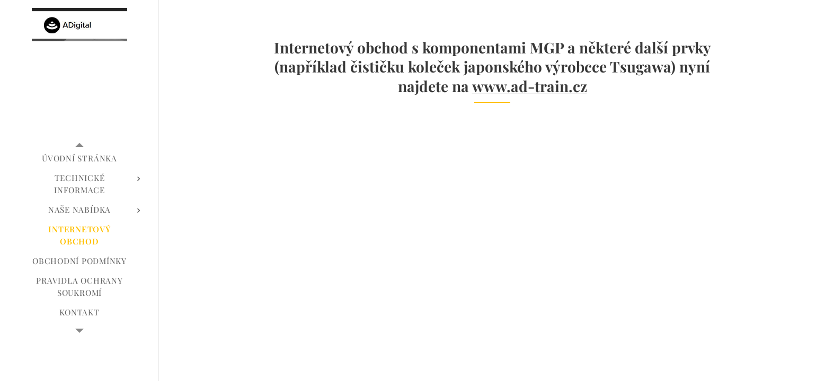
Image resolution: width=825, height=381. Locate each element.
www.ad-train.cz (529, 86)
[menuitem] (79, 158)
